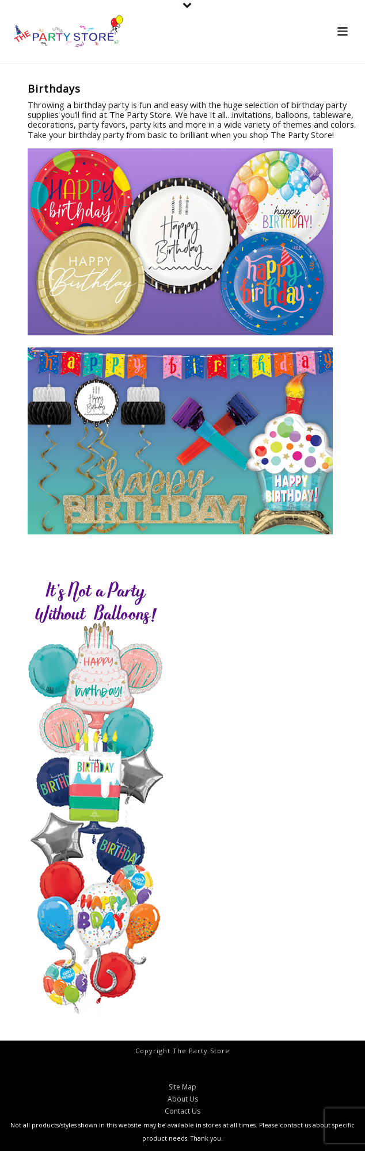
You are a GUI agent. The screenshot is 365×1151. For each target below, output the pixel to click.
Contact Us (182, 1111)
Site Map (182, 1087)
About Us (183, 1099)
